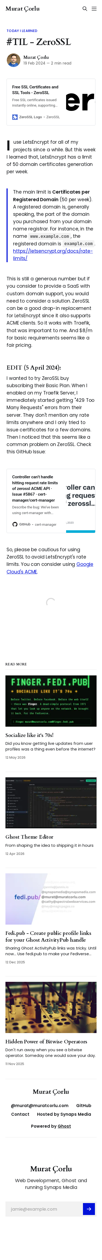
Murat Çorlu (22, 9)
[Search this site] (85, 8)
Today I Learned (22, 30)
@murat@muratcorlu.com (40, 1105)
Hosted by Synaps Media (64, 1114)
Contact (20, 1114)
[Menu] (94, 8)
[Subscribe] (89, 1209)
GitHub (83, 1105)
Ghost (64, 1126)
